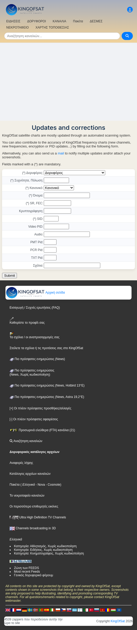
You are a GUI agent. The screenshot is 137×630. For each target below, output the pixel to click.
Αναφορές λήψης (21, 463)
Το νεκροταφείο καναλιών (27, 495)
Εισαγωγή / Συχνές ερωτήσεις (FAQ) (35, 307)
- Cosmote (52, 484)
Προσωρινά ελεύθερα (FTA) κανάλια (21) (42, 430)
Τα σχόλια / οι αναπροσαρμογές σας (34, 335)
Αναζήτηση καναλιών (26, 441)
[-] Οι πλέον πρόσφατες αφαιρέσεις (34, 419)
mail (61, 153)
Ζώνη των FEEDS (26, 568)
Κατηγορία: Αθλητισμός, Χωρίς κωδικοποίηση (45, 546)
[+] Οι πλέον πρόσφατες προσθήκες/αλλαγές (40, 408)
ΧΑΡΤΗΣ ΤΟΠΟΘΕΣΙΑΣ (52, 27)
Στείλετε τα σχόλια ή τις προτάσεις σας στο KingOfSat (46, 348)
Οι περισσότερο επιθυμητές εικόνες (34, 506)
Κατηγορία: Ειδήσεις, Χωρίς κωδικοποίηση (43, 550)
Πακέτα (78, 21)
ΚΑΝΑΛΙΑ (59, 21)
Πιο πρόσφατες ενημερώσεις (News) (37, 359)
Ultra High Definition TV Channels (38, 517)
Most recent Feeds (27, 571)
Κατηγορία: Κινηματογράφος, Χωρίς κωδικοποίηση (49, 553)
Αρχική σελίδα (35, 292)
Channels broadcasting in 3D (33, 528)
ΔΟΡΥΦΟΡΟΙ (36, 21)
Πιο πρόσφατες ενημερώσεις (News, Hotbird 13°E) (47, 385)
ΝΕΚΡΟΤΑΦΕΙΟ (17, 27)
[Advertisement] (68, 81)
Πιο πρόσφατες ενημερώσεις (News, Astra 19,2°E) (47, 397)
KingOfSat (118, 621)
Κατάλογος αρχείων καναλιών (30, 474)
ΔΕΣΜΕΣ (96, 21)
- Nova (40, 484)
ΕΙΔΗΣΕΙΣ (13, 21)
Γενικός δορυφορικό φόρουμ (33, 575)
